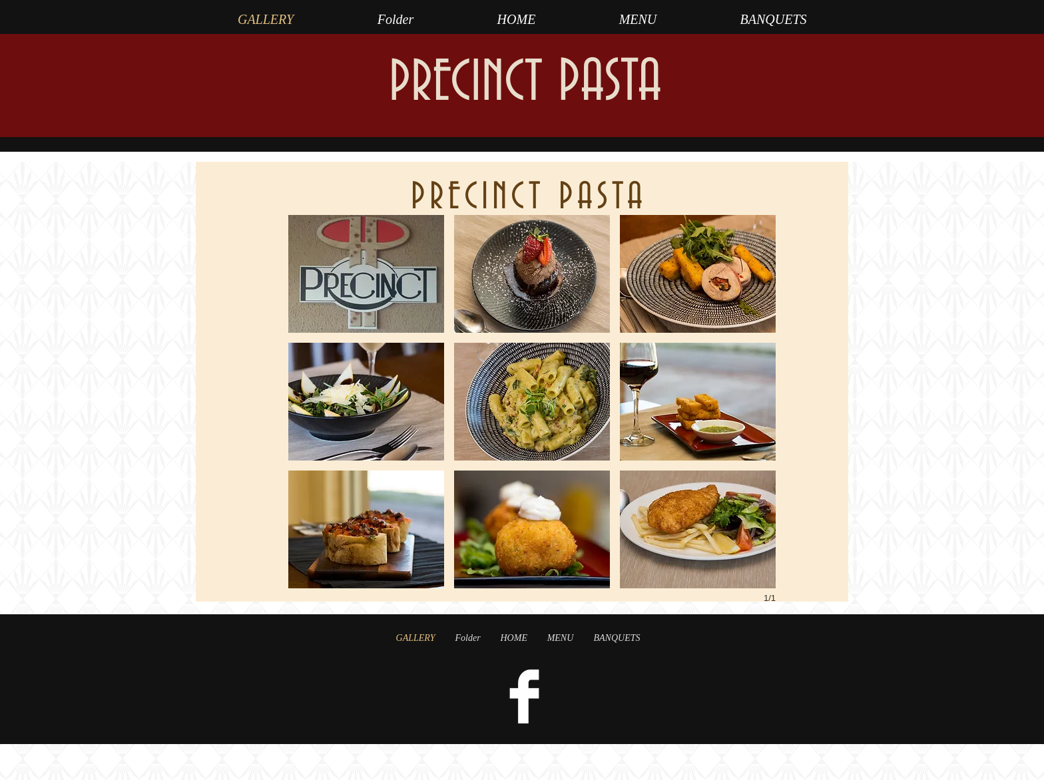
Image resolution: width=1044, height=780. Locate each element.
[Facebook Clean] (524, 696)
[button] (366, 274)
